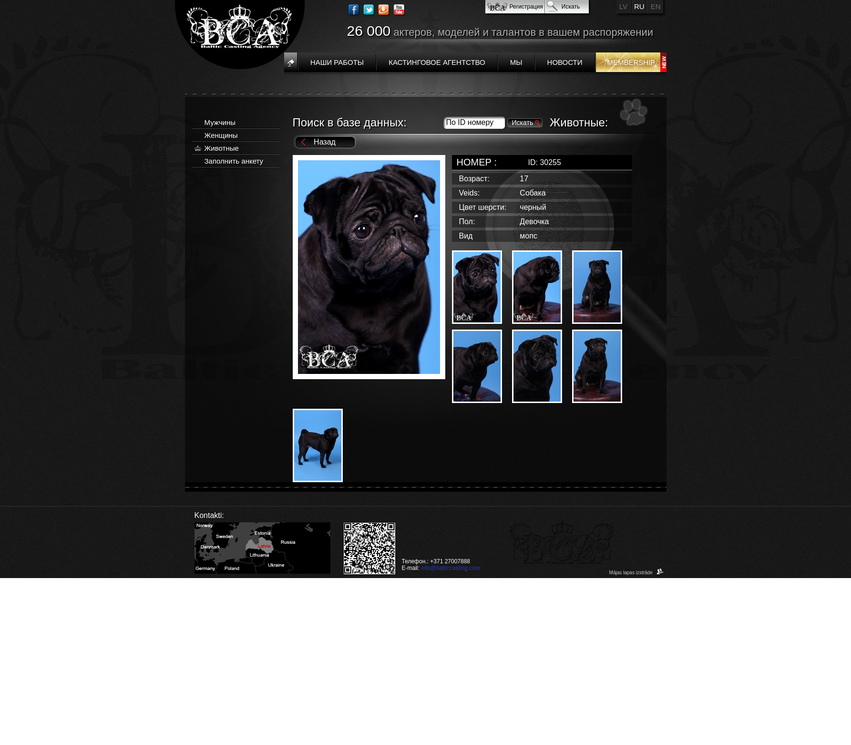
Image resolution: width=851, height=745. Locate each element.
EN (656, 6)
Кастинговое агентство (437, 62)
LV (623, 6)
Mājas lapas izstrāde (636, 572)
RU (639, 6)
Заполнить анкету (234, 161)
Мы (516, 62)
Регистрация (526, 6)
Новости (565, 62)
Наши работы (337, 62)
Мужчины (220, 122)
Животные (222, 148)
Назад (325, 142)
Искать (571, 6)
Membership (631, 62)
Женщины (221, 135)
